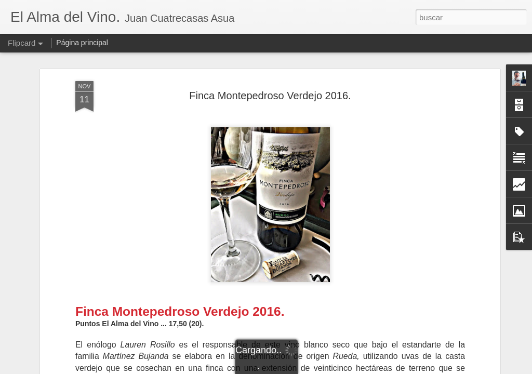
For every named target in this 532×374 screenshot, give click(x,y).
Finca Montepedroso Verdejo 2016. (270, 95)
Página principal (82, 42)
